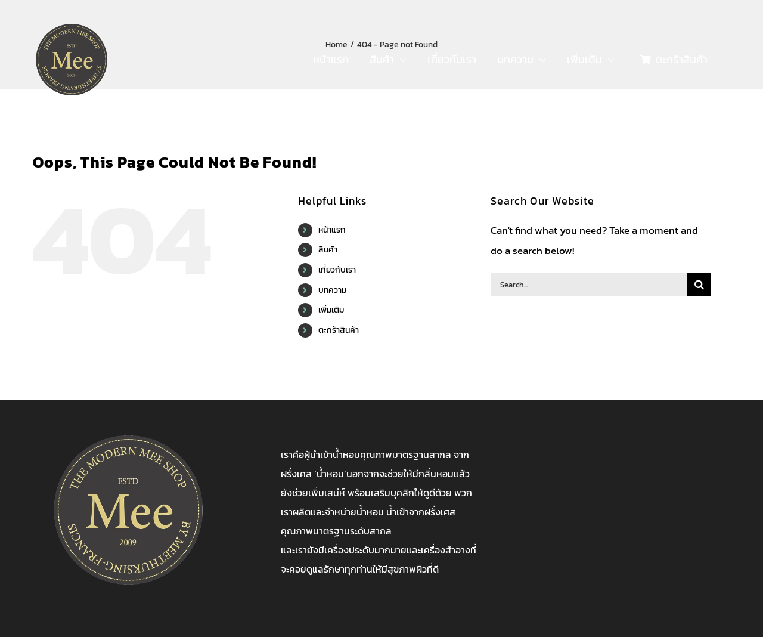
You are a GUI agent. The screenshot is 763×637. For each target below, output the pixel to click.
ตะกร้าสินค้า (338, 330)
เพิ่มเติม (331, 310)
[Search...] (589, 284)
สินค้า (327, 249)
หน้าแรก (332, 230)
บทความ (332, 290)
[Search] (699, 284)
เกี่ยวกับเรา (337, 270)
